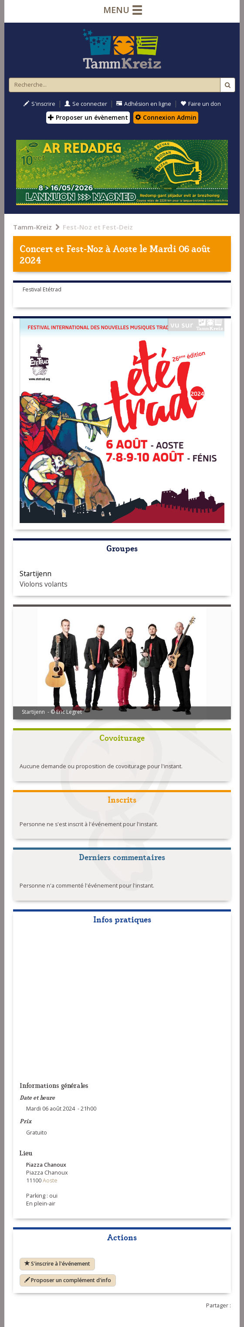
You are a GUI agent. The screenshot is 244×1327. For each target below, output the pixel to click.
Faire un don (200, 104)
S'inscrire (39, 104)
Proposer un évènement (88, 117)
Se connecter (85, 104)
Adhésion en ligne (143, 104)
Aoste (125, 248)
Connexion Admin (166, 117)
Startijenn (35, 573)
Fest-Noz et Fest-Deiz (98, 227)
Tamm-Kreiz (32, 227)
